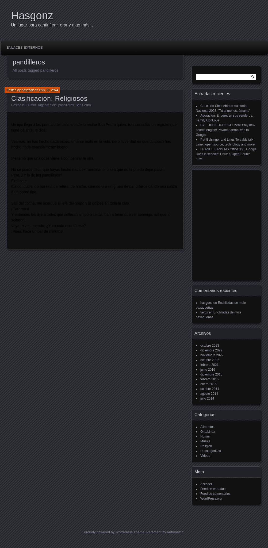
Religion (206, 446)
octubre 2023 (209, 345)
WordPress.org (211, 498)
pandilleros (66, 105)
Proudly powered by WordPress (108, 532)
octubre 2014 (209, 389)
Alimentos (207, 427)
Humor (31, 105)
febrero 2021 (209, 365)
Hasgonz (32, 15)
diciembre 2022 (211, 350)
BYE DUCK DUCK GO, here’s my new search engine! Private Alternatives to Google (225, 130)
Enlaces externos (24, 47)
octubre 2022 (209, 360)
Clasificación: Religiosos (49, 98)
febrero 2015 (209, 379)
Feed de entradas (212, 489)
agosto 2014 (209, 394)
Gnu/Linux (207, 432)
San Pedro (83, 105)
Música (205, 441)
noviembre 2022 (211, 355)
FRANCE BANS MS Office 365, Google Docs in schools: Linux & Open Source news (226, 154)
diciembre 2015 (211, 374)
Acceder (206, 484)
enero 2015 (208, 384)
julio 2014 (207, 398)
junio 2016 (207, 369)
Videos (205, 456)
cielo (53, 105)
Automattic (175, 532)
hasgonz (28, 90)
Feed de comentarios (215, 494)
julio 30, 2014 (48, 90)
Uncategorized (210, 451)
